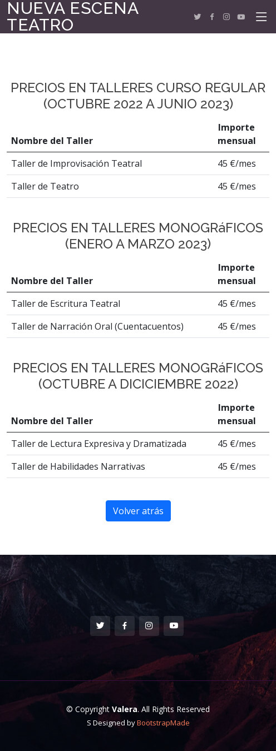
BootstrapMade (163, 723)
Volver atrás (138, 511)
